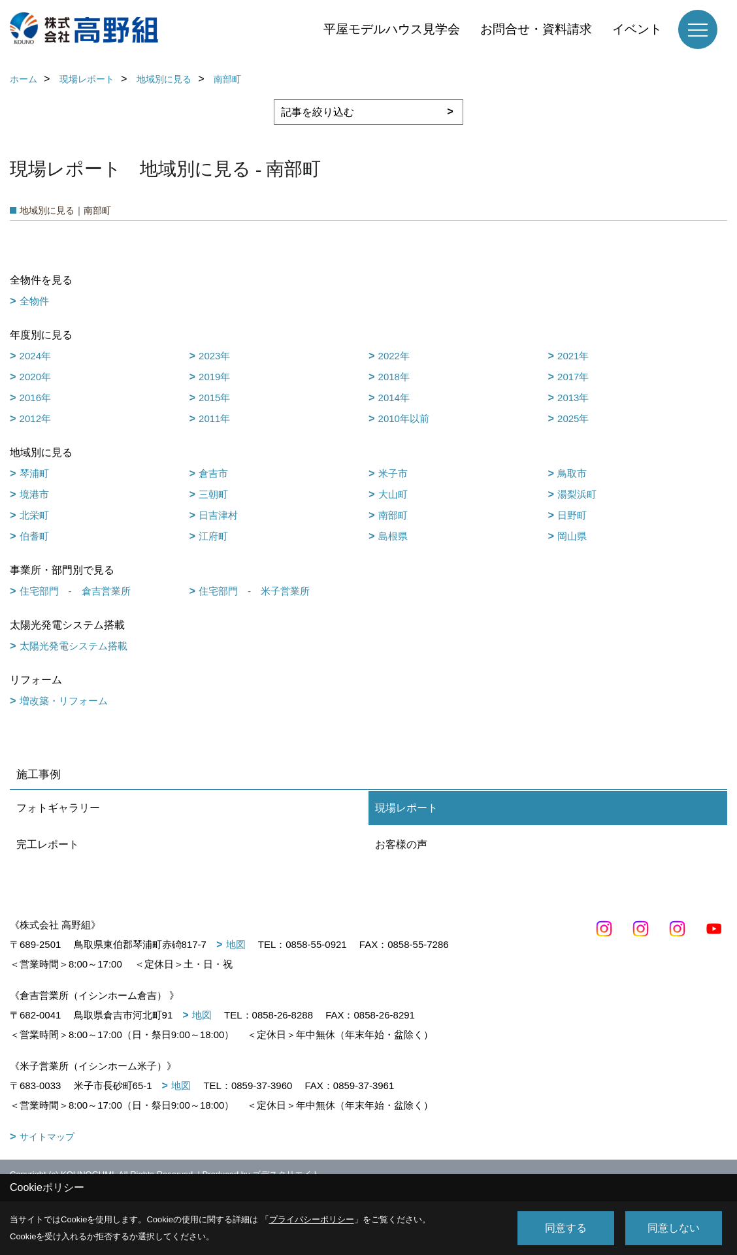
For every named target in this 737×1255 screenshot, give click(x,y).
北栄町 (34, 515)
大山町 (393, 494)
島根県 (393, 536)
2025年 (573, 418)
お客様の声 (401, 844)
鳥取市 (572, 473)
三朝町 (213, 494)
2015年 (214, 397)
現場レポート (406, 807)
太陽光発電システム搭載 (73, 645)
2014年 (394, 397)
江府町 (213, 536)
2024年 (35, 355)
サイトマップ (47, 1137)
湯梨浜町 (577, 494)
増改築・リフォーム (64, 700)
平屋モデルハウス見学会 (391, 29)
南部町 (393, 515)
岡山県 (572, 536)
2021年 (573, 355)
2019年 (214, 376)
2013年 (573, 397)
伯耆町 (34, 536)
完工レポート (47, 844)
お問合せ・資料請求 (536, 29)
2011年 (214, 418)
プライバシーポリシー (311, 1219)
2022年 (394, 355)
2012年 (35, 418)
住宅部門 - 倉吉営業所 (75, 590)
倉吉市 (213, 473)
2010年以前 (403, 418)
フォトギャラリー (58, 807)
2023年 (214, 355)
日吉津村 (218, 515)
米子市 (393, 473)
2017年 (573, 376)
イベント (637, 29)
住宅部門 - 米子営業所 (254, 590)
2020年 (35, 376)
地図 (236, 944)
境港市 (34, 494)
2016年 (35, 397)
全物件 (34, 300)
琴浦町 (34, 473)
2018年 (394, 376)
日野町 (572, 515)
